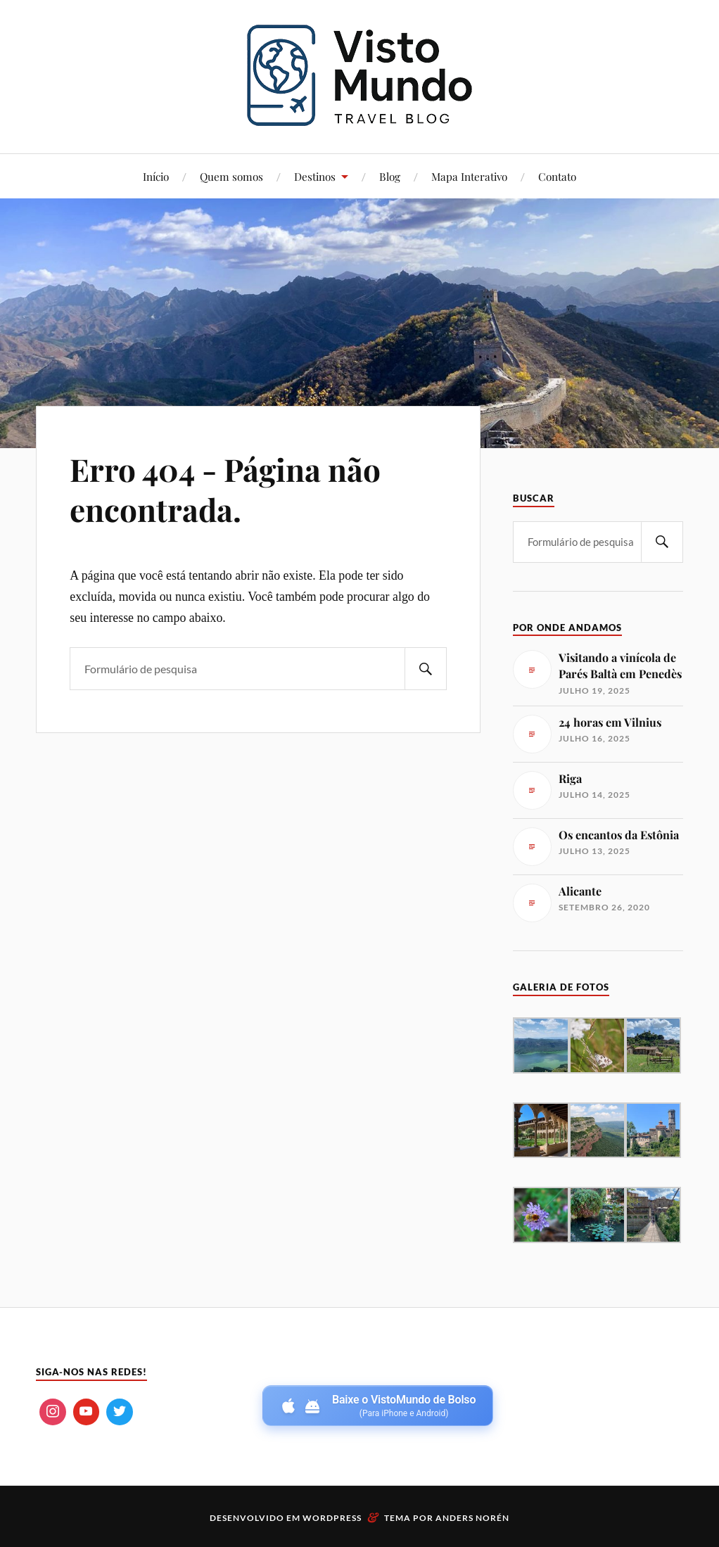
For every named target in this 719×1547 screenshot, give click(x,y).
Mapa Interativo (469, 176)
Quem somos (231, 176)
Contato (557, 176)
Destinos (315, 176)
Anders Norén (472, 1518)
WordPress (332, 1518)
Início (156, 176)
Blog (389, 176)
